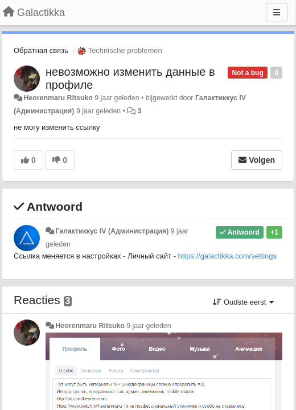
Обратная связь (41, 50)
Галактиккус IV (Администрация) (111, 231)
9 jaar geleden (148, 326)
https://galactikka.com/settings (227, 256)
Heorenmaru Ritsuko (57, 98)
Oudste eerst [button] (243, 302)
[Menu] (276, 12)
